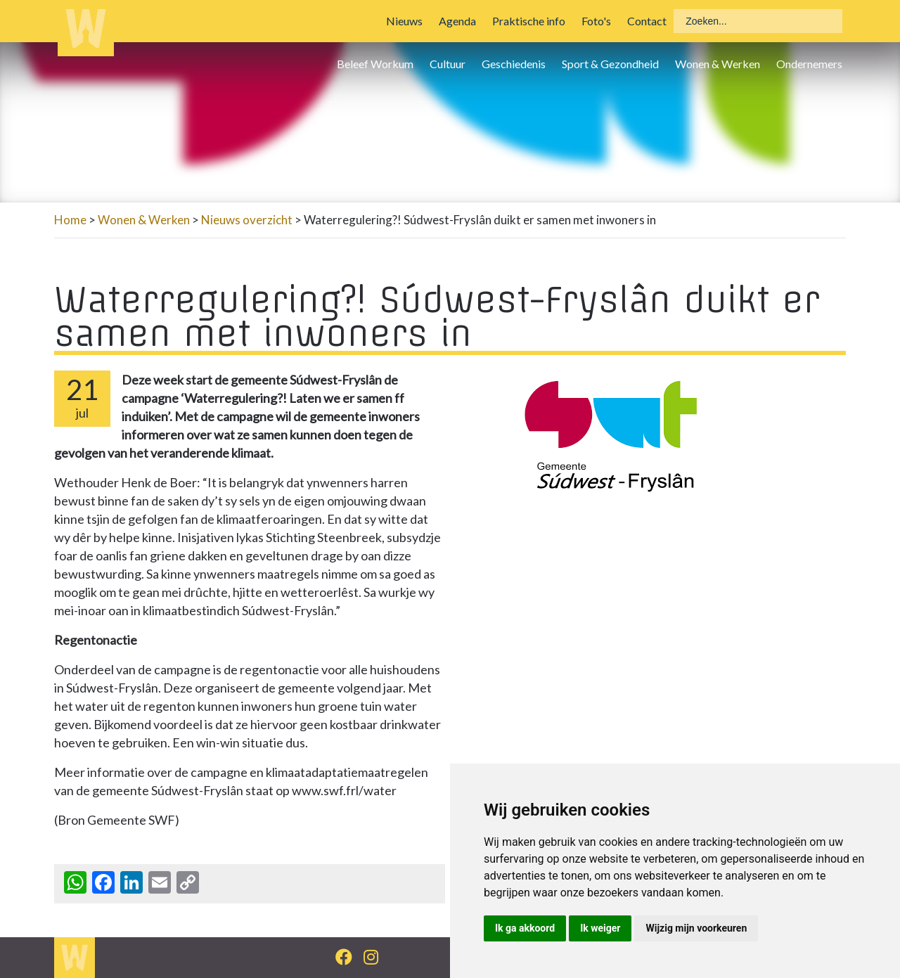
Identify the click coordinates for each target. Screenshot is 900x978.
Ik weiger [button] (600, 928)
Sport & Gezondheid (610, 63)
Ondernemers (809, 63)
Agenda (457, 20)
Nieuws (404, 20)
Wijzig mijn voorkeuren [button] (696, 928)
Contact (647, 20)
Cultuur (447, 63)
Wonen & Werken (717, 63)
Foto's (596, 20)
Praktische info (528, 20)
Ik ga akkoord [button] (525, 928)
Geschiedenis (514, 63)
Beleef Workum (375, 63)
